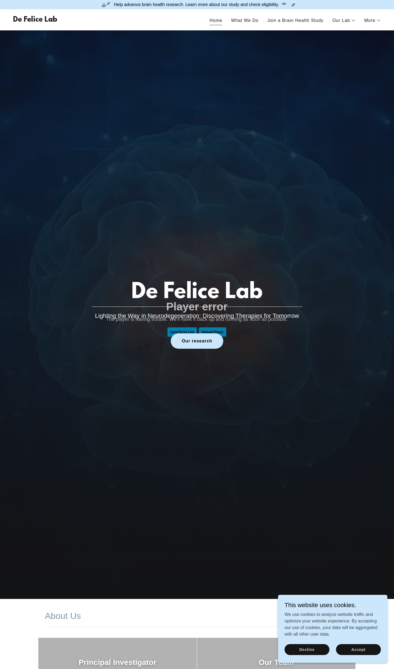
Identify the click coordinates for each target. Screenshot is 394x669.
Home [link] (216, 20)
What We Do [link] (244, 20)
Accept (358, 649)
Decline (307, 649)
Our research (197, 341)
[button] (344, 20)
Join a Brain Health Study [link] (295, 20)
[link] (35, 20)
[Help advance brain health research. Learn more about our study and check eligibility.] (197, 4)
